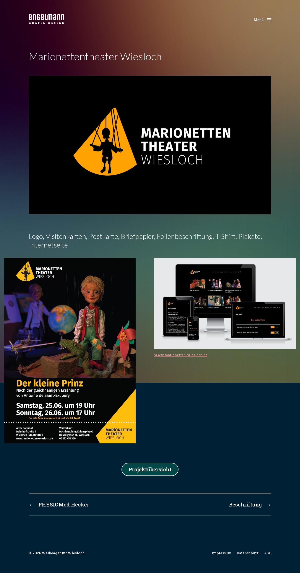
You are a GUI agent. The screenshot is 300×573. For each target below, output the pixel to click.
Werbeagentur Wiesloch (63, 553)
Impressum (221, 553)
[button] (262, 19)
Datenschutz (248, 553)
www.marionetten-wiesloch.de (180, 355)
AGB (267, 553)
